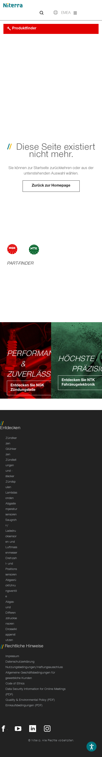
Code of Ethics (14, 684)
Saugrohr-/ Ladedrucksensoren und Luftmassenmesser (11, 537)
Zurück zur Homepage (51, 186)
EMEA (66, 13)
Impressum (12, 656)
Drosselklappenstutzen (11, 635)
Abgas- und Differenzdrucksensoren (11, 613)
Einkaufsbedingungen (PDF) (23, 705)
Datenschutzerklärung (19, 662)
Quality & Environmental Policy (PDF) (30, 700)
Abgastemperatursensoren (11, 509)
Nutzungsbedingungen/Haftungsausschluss (34, 667)
